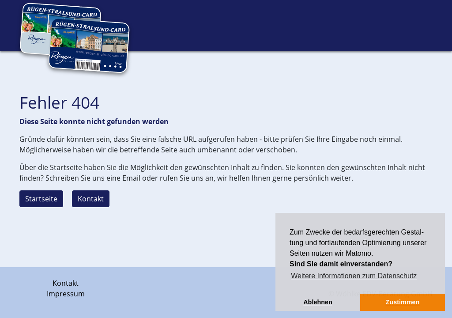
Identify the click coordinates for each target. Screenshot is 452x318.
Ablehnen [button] (317, 302)
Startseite (41, 199)
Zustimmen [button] (403, 302)
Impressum (66, 294)
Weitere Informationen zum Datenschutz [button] (354, 276)
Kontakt (91, 199)
